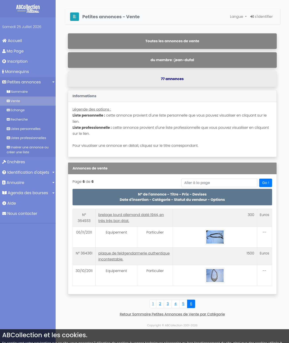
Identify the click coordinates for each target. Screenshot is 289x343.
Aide (9, 203)
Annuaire (13, 182)
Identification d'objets (25, 172)
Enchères (13, 162)
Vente (13, 101)
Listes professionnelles (26, 138)
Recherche (17, 119)
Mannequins (15, 71)
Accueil (12, 40)
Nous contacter (19, 213)
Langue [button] (237, 16)
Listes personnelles (23, 129)
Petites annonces (21, 82)
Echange (16, 110)
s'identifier (261, 16)
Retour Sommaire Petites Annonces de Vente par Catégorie (172, 314)
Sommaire (17, 91)
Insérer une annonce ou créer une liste (28, 149)
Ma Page (13, 51)
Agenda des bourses (25, 193)
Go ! (265, 182)
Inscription (15, 61)
